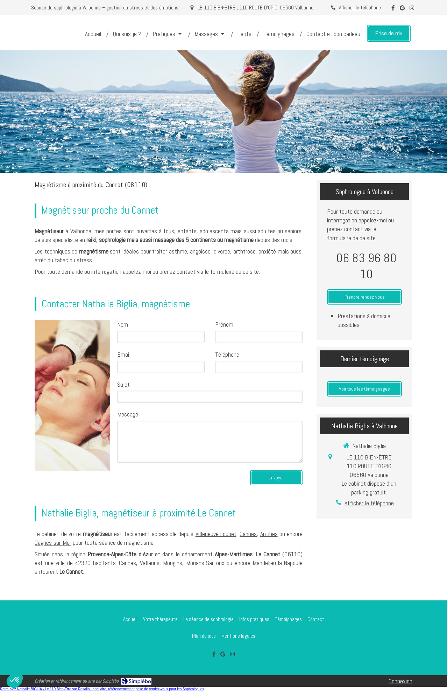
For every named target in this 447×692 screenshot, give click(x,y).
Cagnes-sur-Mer (53, 542)
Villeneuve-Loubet (216, 534)
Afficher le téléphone (360, 7)
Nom (122, 324)
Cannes (248, 534)
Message (127, 414)
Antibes (269, 534)
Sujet (123, 384)
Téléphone (227, 354)
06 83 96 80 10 (366, 266)
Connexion (400, 681)
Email (123, 354)
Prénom (224, 324)
